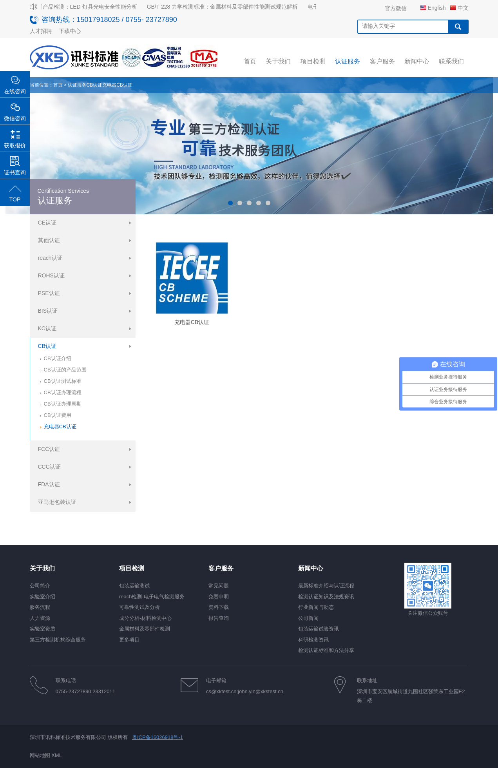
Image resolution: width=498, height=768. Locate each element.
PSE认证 (49, 293)
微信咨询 (15, 118)
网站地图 (40, 755)
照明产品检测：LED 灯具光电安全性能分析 (87, 7)
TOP (15, 199)
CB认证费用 (57, 415)
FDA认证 (49, 484)
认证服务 (77, 85)
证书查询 (15, 172)
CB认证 (95, 85)
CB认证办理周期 (62, 404)
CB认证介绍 (57, 358)
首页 (58, 85)
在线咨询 (15, 91)
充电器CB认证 (117, 85)
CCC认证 (49, 467)
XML (56, 755)
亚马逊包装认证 (57, 502)
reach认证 (50, 258)
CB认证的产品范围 (65, 370)
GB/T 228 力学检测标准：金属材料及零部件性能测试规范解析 (225, 7)
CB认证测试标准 (62, 381)
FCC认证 (49, 449)
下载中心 (70, 31)
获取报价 (15, 145)
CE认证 (47, 222)
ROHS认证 (51, 275)
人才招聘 (41, 31)
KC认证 (47, 328)
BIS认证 (48, 311)
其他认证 (49, 240)
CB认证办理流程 (62, 392)
